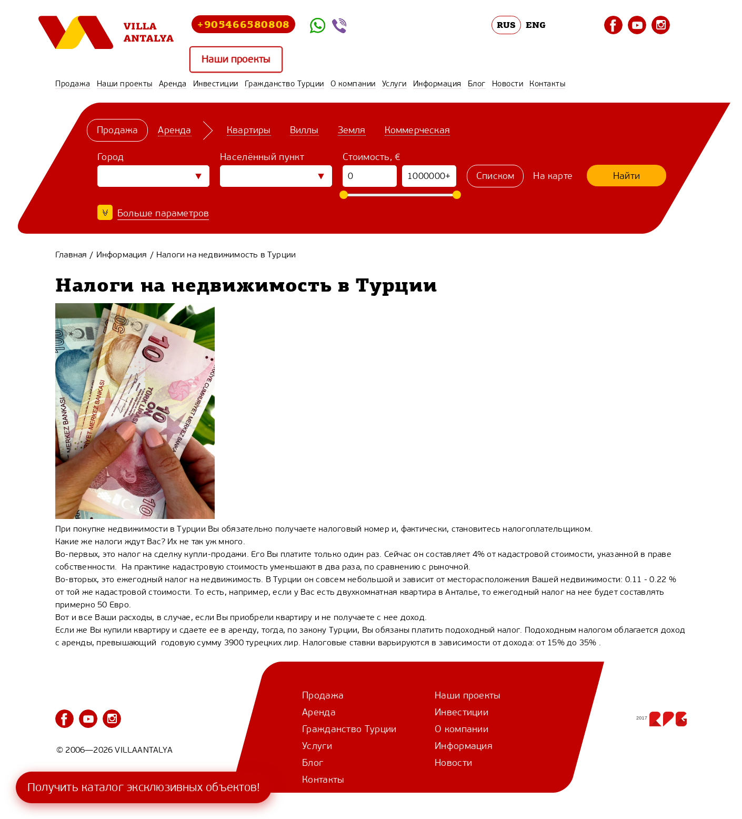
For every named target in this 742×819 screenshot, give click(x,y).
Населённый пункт (262, 157)
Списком (495, 176)
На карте (553, 176)
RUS (506, 25)
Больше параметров (163, 213)
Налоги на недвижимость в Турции (226, 254)
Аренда (173, 83)
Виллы (304, 130)
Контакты (547, 83)
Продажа (73, 83)
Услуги (394, 83)
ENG (536, 25)
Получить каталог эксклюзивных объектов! (143, 787)
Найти (626, 176)
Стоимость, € (372, 157)
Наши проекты (236, 59)
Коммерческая (417, 130)
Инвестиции (215, 83)
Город (110, 157)
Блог (477, 83)
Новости (508, 83)
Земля (352, 130)
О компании (353, 83)
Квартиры (249, 130)
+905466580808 (243, 24)
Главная (71, 254)
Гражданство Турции (284, 83)
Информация (437, 83)
